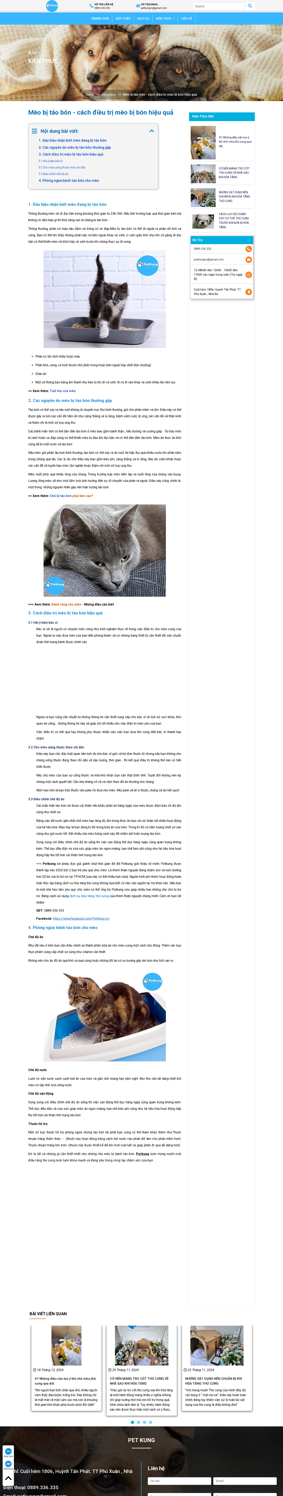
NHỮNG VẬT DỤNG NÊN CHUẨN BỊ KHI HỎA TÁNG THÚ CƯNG (234, 197)
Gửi (212, 1443)
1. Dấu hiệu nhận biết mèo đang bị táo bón (72, 140)
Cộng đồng (109, 94)
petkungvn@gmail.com (209, 259)
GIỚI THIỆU (123, 18)
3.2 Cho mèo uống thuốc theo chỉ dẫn (61, 167)
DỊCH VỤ (143, 18)
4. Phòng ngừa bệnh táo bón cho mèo (69, 181)
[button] (132, 1321)
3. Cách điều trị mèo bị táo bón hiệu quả (71, 154)
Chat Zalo (8, 1452)
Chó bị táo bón (61, 496)
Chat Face (8, 1465)
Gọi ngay (70, 1443)
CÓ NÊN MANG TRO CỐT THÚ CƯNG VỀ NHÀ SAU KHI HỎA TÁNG (234, 173)
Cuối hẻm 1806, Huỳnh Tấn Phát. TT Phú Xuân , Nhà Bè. (217, 292)
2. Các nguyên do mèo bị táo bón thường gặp (75, 147)
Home (90, 94)
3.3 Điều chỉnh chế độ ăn (53, 174)
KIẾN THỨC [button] (164, 18)
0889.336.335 (202, 249)
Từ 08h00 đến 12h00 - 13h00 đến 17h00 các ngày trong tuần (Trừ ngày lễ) (218, 275)
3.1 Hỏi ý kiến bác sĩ (50, 161)
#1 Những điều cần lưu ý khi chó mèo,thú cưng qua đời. (235, 142)
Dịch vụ (117, 1484)
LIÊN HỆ (186, 18)
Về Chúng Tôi (121, 1474)
